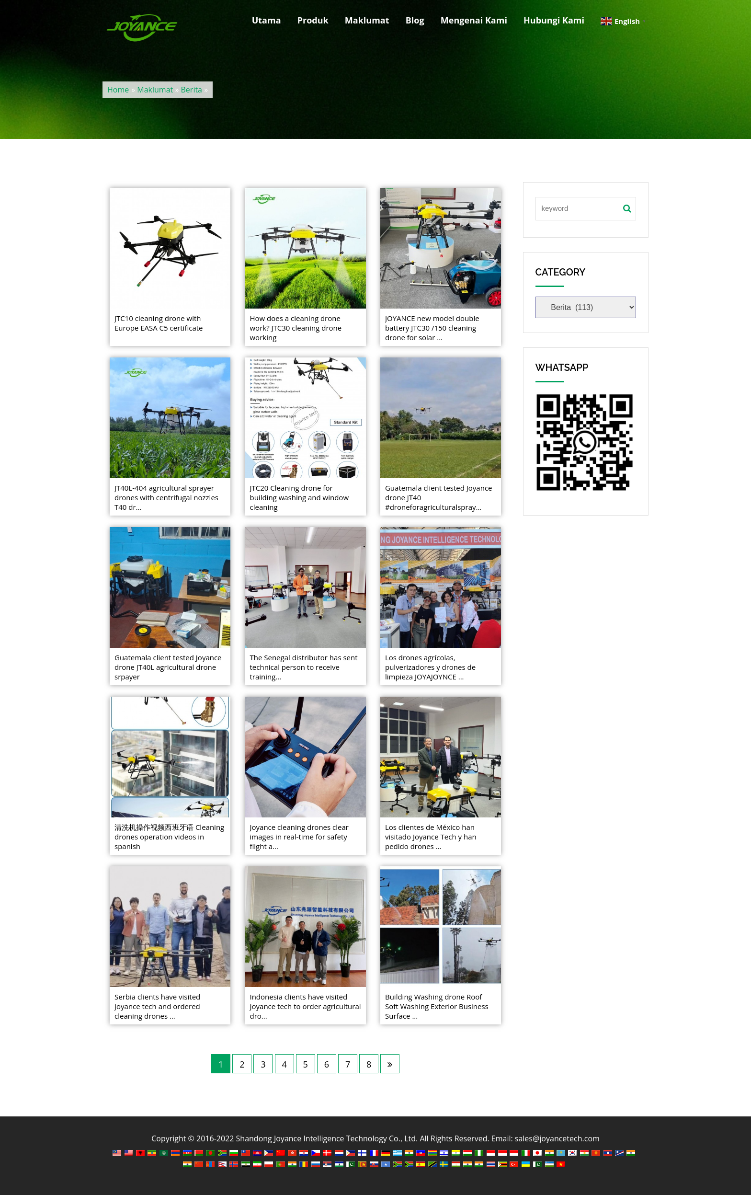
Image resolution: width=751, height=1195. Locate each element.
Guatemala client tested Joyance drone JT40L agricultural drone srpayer (168, 667)
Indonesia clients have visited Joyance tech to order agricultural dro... (305, 1006)
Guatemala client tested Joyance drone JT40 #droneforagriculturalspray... (438, 497)
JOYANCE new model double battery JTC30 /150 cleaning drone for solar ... (432, 327)
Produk (313, 20)
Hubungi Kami (553, 20)
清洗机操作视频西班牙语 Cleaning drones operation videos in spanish (169, 836)
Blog (415, 20)
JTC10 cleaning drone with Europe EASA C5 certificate (158, 323)
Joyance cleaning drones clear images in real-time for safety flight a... (299, 836)
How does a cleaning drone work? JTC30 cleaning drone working (295, 327)
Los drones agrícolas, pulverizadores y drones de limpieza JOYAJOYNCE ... (430, 667)
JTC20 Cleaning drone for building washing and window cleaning (299, 497)
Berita (192, 89)
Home (118, 89)
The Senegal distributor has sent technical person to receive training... (303, 667)
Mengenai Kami (474, 20)
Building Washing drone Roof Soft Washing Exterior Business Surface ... (437, 1006)
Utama (266, 20)
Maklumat (367, 20)
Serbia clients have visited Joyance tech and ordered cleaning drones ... (157, 1006)
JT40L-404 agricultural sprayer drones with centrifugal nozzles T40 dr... (166, 497)
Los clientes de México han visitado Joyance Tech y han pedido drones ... (431, 836)
